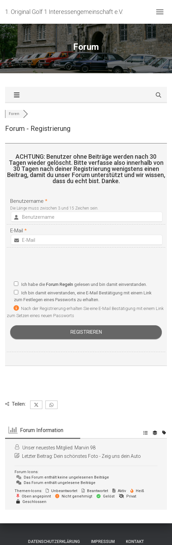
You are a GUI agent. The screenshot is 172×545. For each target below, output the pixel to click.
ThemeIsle (110, 529)
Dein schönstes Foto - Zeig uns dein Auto (97, 427)
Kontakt (135, 513)
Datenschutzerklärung (54, 513)
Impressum (103, 513)
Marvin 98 (84, 419)
